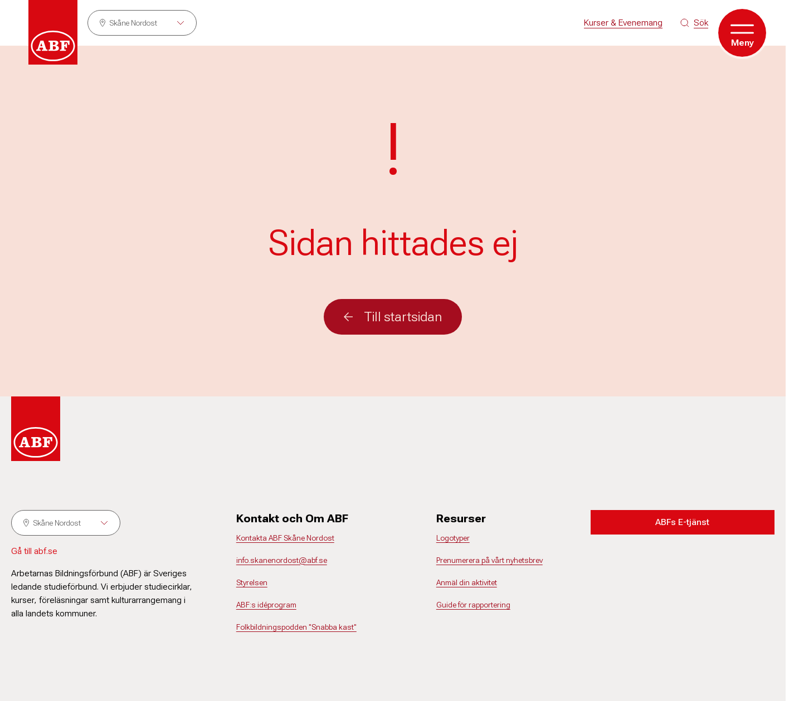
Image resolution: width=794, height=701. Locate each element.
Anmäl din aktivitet (466, 582)
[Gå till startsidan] (52, 32)
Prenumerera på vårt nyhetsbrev (489, 560)
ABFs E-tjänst (682, 522)
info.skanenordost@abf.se (281, 560)
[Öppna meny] (742, 33)
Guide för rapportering (473, 604)
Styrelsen (251, 582)
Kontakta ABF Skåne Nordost (285, 537)
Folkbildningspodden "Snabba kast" (296, 626)
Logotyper (453, 537)
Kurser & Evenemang (623, 22)
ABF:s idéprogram (266, 604)
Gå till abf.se (34, 551)
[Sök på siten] (694, 23)
